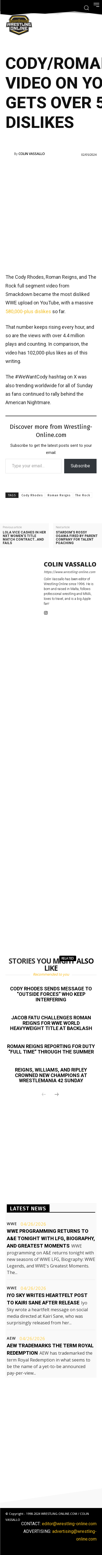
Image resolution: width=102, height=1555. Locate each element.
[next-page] (56, 1095)
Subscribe (80, 465)
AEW (11, 1338)
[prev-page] (43, 1095)
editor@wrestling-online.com (69, 1523)
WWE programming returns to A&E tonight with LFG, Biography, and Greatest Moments (51, 1238)
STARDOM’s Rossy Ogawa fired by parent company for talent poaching (77, 538)
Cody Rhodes (32, 495)
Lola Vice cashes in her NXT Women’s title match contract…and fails (24, 538)
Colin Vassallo (31, 154)
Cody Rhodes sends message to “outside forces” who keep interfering (51, 994)
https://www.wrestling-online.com (69, 572)
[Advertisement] (51, 214)
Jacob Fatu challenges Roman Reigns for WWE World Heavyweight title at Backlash (51, 1023)
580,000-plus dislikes (28, 311)
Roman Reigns (59, 495)
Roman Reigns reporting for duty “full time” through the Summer (51, 1049)
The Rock (82, 495)
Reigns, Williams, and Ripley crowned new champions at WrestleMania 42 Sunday (51, 1075)
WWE (12, 1224)
